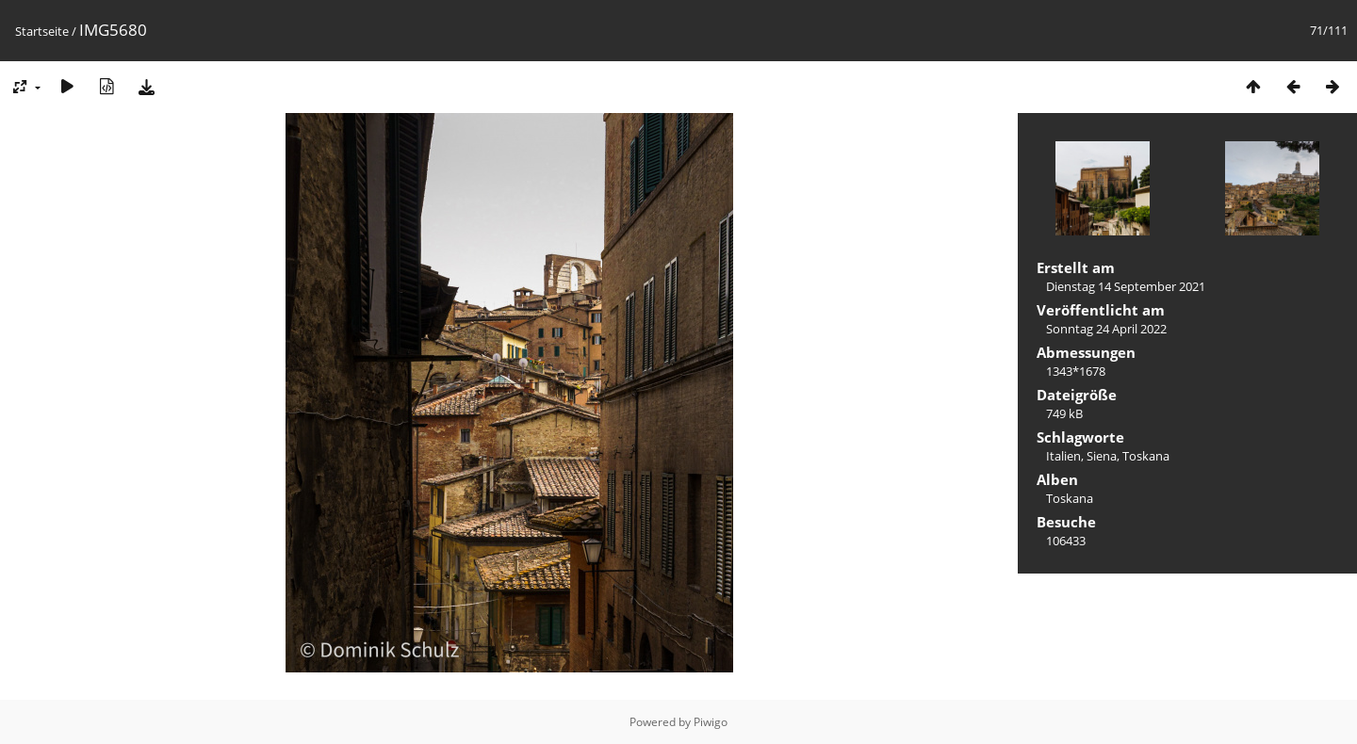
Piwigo (711, 722)
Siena (1102, 455)
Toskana (1145, 455)
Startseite (42, 31)
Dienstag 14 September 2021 (1125, 286)
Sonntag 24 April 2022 (1106, 328)
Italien (1063, 455)
